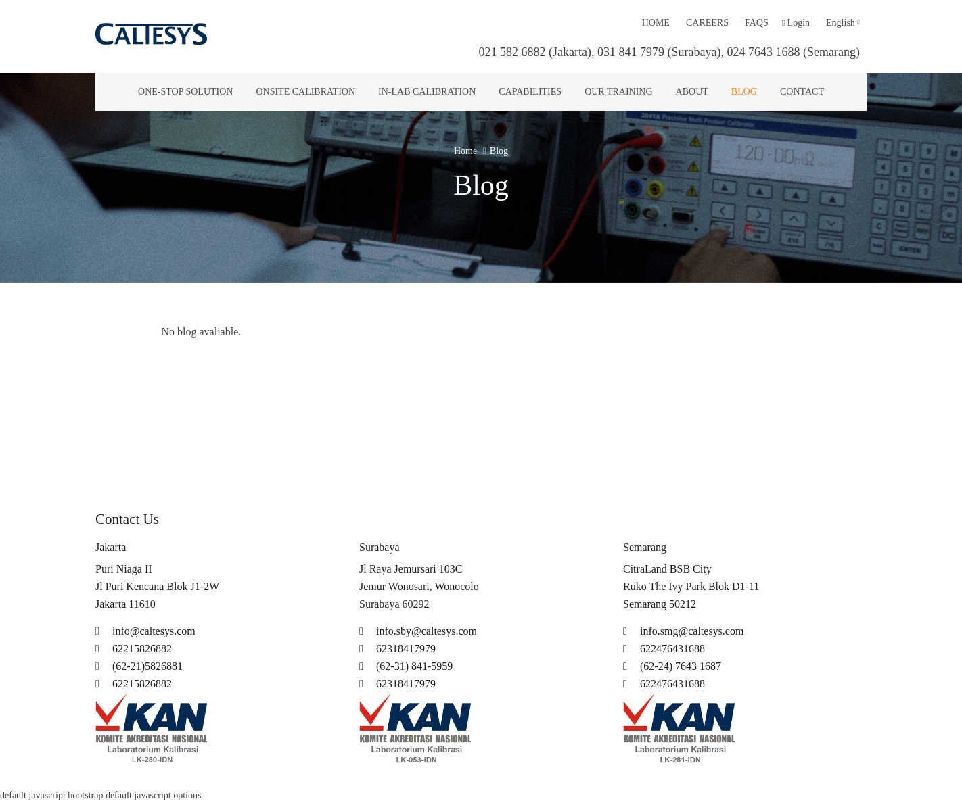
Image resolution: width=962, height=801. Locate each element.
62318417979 (397, 648)
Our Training (618, 92)
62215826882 (133, 648)
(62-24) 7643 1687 (672, 666)
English (843, 23)
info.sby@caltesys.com (418, 631)
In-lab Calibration (427, 92)
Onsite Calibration (305, 92)
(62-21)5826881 (139, 666)
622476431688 (664, 648)
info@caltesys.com (145, 631)
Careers (707, 23)
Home (656, 23)
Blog (744, 92)
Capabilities (530, 92)
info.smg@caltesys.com (683, 631)
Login (796, 23)
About (692, 92)
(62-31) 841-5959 (406, 666)
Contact (802, 92)
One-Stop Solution (185, 92)
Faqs (757, 23)
